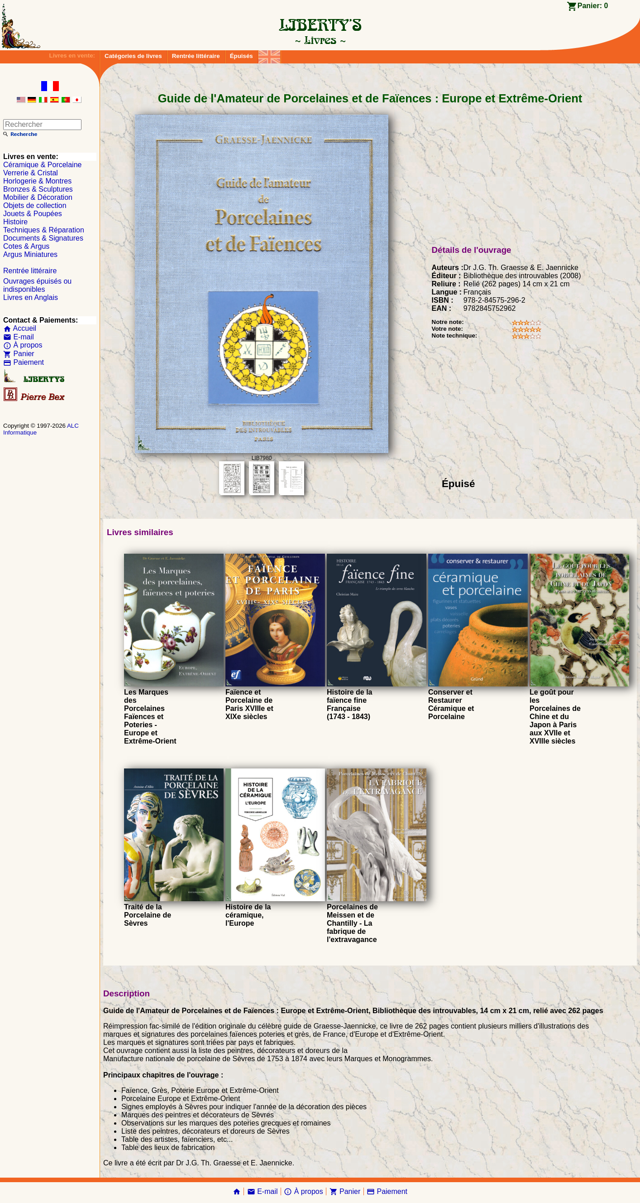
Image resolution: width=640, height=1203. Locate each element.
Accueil (19, 328)
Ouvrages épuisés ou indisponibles (37, 285)
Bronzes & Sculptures (38, 189)
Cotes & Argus (26, 246)
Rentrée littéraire (196, 56)
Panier (18, 354)
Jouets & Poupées (32, 213)
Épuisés (241, 56)
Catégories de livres (133, 56)
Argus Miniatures (30, 254)
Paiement (23, 362)
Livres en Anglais (30, 297)
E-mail (18, 337)
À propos (22, 345)
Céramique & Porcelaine (42, 165)
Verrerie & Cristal (30, 173)
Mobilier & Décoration (37, 197)
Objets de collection (35, 205)
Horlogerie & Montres (37, 181)
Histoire (15, 222)
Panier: (593, 6)
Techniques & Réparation (43, 230)
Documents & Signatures (43, 238)
